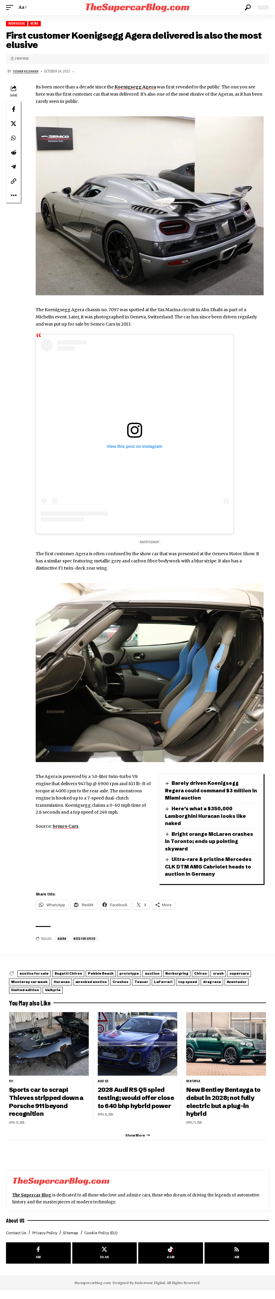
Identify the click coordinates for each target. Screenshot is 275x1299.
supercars (47, 989)
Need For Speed (86, 947)
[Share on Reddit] (13, 152)
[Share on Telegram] (13, 167)
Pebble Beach (119, 981)
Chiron (246, 981)
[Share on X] (13, 124)
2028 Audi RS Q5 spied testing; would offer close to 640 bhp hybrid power (135, 1107)
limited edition (155, 996)
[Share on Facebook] (13, 109)
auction (185, 981)
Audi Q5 (103, 1086)
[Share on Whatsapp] (13, 138)
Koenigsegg (17, 24)
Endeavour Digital (150, 1291)
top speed (55, 996)
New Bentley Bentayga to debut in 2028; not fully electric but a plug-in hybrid (225, 1107)
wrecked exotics (165, 989)
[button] (11, 7)
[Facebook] (38, 1261)
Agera (62, 947)
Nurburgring (216, 981)
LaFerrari (24, 996)
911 (11, 1086)
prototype (155, 981)
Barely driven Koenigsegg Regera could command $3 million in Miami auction (210, 790)
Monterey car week (89, 989)
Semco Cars (65, 826)
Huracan (128, 989)
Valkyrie (189, 996)
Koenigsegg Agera (135, 87)
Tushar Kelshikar (27, 72)
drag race (87, 996)
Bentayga (194, 1086)
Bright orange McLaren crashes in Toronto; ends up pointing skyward (202, 841)
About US (15, 1227)
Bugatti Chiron (79, 981)
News (37, 24)
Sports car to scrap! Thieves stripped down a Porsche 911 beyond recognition (48, 1107)
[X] (104, 1261)
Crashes (202, 989)
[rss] (237, 1261)
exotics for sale (38, 981)
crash (19, 989)
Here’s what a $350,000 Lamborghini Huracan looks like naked (208, 816)
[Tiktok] (170, 1261)
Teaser (229, 989)
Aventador (118, 996)
